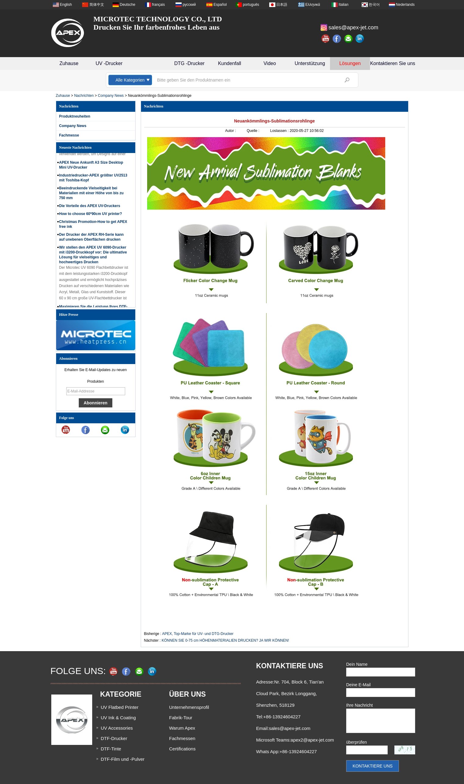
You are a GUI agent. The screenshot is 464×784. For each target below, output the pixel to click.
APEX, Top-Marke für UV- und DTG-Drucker (198, 634)
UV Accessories (117, 728)
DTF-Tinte (111, 748)
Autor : (231, 131)
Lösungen (350, 63)
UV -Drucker (109, 63)
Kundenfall (229, 63)
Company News (111, 95)
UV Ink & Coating (118, 717)
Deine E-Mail (358, 684)
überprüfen (356, 742)
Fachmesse (69, 135)
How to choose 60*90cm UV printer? (90, 215)
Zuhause (69, 63)
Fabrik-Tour (180, 717)
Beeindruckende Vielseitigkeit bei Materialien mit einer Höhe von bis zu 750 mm (91, 194)
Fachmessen (182, 738)
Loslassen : (280, 131)
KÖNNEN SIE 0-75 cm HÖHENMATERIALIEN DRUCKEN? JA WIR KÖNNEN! (225, 640)
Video (269, 63)
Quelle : (253, 131)
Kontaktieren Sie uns (392, 63)
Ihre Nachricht (359, 705)
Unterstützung (310, 63)
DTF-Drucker (114, 738)
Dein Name (357, 664)
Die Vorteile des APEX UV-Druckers (89, 207)
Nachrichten (84, 95)
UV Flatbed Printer (119, 707)
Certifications (182, 748)
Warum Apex (182, 728)
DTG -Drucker (189, 63)
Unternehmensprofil (189, 707)
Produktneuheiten (74, 116)
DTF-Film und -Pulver (122, 759)
